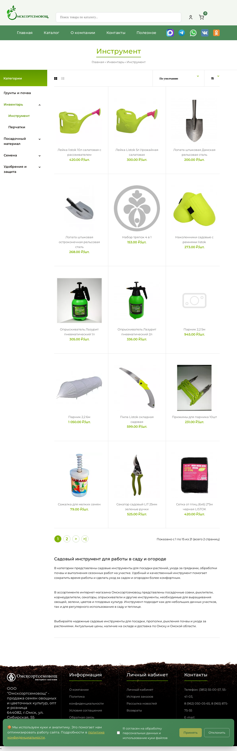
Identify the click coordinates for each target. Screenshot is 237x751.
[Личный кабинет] (190, 17)
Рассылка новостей (142, 703)
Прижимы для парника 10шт (194, 417)
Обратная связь (81, 717)
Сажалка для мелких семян (79, 504)
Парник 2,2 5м (194, 329)
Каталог (51, 33)
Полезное (146, 33)
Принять (191, 732)
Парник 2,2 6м (79, 417)
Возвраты (134, 710)
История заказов (140, 696)
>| (85, 539)
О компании (83, 33)
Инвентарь (115, 62)
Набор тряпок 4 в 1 (137, 237)
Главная (25, 33)
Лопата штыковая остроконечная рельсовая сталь (79, 242)
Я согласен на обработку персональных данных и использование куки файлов (145, 733)
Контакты (115, 33)
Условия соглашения (85, 710)
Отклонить (217, 732)
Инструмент (136, 62)
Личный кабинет (140, 689)
